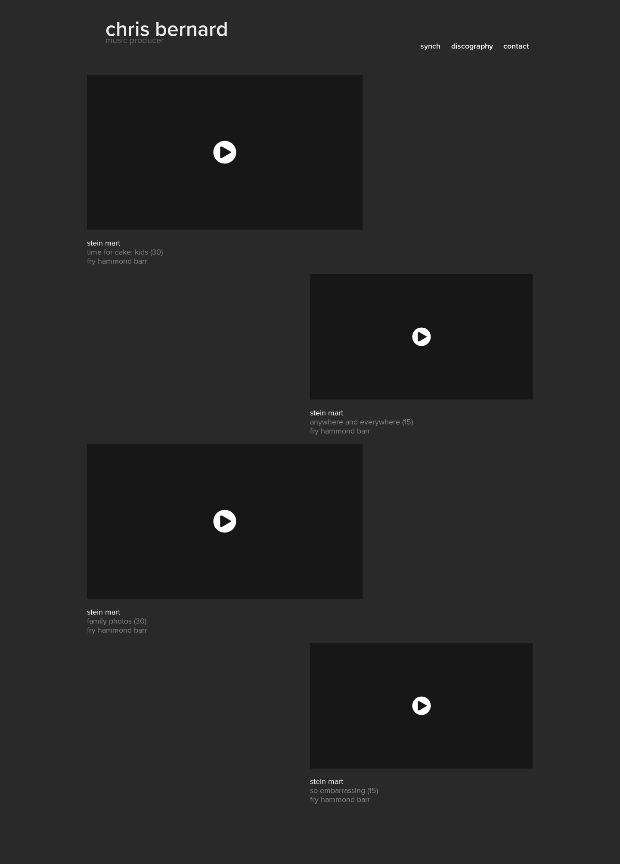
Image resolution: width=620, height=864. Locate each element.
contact (516, 45)
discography (472, 45)
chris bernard (166, 28)
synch (430, 45)
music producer (134, 40)
